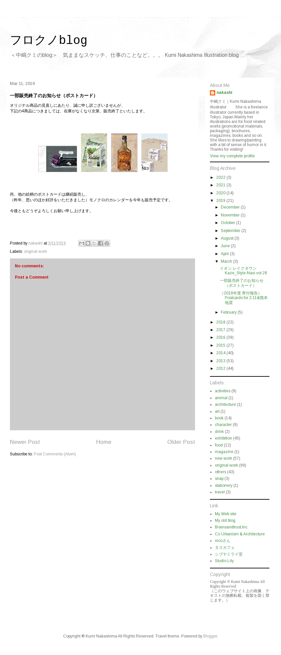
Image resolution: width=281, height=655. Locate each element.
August (227, 238)
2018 (221, 322)
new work (223, 458)
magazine (224, 451)
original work (35, 251)
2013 (221, 361)
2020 (221, 193)
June (226, 246)
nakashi (224, 92)
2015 (221, 345)
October (228, 222)
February (229, 312)
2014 (221, 353)
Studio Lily (224, 561)
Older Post (181, 442)
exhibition (223, 438)
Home (103, 442)
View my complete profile (232, 156)
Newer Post (25, 442)
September (231, 230)
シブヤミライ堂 (229, 554)
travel (220, 492)
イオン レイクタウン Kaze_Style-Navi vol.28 (243, 270)
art (217, 411)
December (231, 207)
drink (219, 431)
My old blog (225, 520)
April (225, 253)
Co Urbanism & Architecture (240, 534)
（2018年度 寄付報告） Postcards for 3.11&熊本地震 (244, 298)
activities (222, 391)
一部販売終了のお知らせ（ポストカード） (241, 283)
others (220, 472)
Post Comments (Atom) (55, 454)
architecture (225, 404)
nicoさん (222, 540)
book (219, 418)
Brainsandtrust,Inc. (231, 527)
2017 (221, 330)
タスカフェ (225, 547)
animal (221, 398)
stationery (223, 485)
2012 (221, 368)
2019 (221, 200)
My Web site (225, 514)
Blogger (210, 636)
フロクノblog (48, 41)
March (227, 261)
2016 (221, 337)
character (223, 424)
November (231, 215)
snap (219, 478)
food (219, 445)
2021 (221, 185)
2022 (221, 177)
